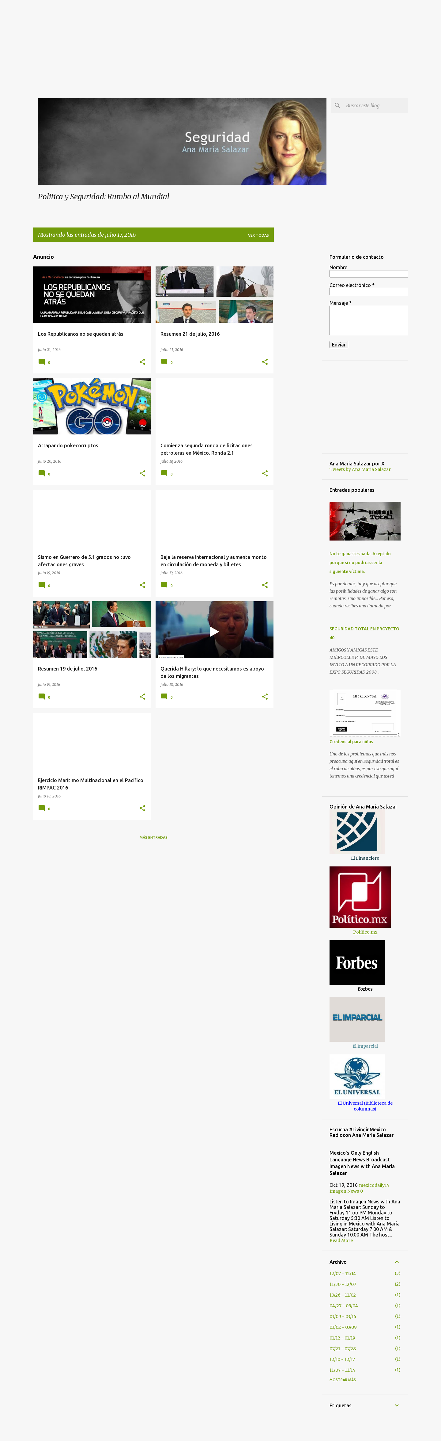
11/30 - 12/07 (343, 1284)
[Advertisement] (220, 43)
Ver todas (258, 235)
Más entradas (154, 837)
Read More (341, 1240)
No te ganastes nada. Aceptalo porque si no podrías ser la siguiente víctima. (360, 562)
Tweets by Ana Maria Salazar (360, 469)
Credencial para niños (351, 741)
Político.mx (365, 932)
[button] (142, 362)
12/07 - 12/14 (343, 1273)
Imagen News (344, 1191)
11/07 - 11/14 (342, 1370)
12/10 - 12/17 (342, 1359)
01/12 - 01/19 (342, 1338)
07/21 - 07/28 (343, 1348)
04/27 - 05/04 (344, 1306)
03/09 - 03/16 (343, 1316)
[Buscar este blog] (376, 105)
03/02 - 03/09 (343, 1327)
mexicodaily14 (374, 1185)
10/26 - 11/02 (343, 1295)
